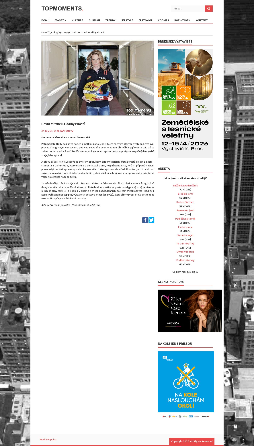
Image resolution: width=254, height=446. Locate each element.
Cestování (145, 20)
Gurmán (94, 20)
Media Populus (48, 439)
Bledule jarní (185, 193)
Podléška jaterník (185, 218)
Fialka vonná (185, 227)
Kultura (77, 20)
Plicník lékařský (185, 243)
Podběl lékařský (185, 260)
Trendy (110, 20)
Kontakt (202, 20)
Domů (45, 20)
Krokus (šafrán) (185, 202)
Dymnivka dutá (185, 251)
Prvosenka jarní (185, 210)
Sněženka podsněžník (185, 185)
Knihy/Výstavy (59, 32)
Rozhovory (182, 20)
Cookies (163, 20)
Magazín (60, 20)
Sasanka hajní (185, 235)
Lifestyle (127, 20)
